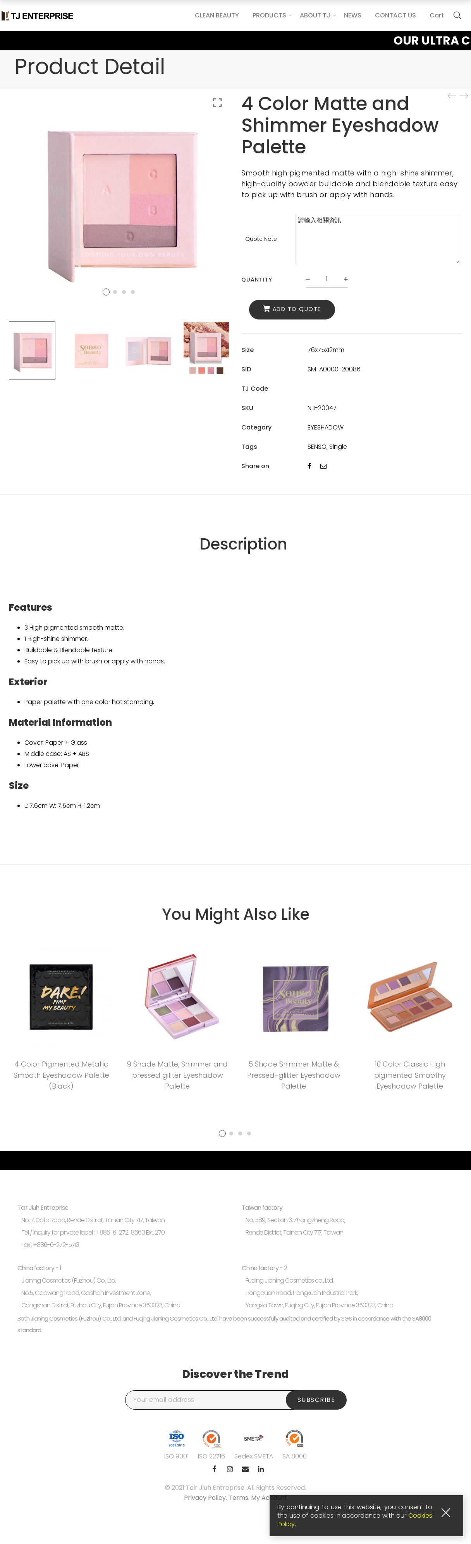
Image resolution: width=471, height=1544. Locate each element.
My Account (269, 1497)
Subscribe (316, 1399)
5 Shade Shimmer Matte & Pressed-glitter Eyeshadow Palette (293, 1075)
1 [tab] (222, 1133)
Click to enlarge (217, 102)
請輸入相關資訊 (378, 239)
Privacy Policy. (206, 1497)
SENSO (317, 446)
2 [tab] (231, 1133)
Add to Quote (297, 309)
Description (243, 544)
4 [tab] (249, 1133)
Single (338, 446)
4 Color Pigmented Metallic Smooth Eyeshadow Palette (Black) (61, 1075)
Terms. (240, 1497)
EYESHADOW (326, 427)
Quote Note (261, 239)
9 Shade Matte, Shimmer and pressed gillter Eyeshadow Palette (177, 1075)
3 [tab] (240, 1133)
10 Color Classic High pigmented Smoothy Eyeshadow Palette (410, 1075)
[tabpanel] (61, 1020)
